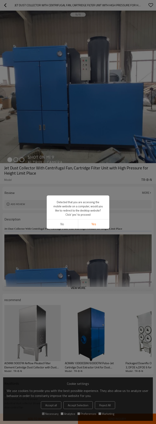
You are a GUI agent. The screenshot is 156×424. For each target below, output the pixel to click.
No (62, 224)
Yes (93, 224)
